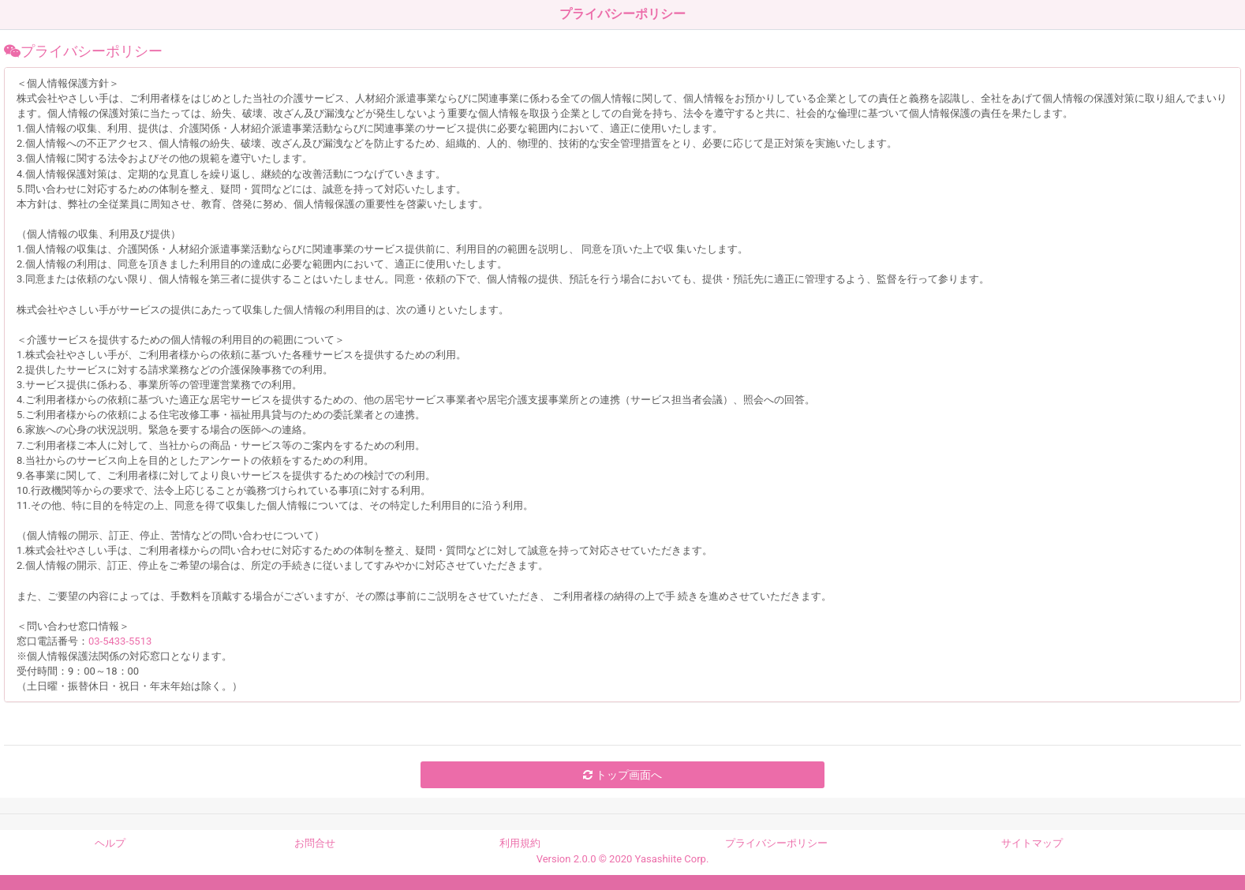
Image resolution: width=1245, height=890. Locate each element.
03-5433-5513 (119, 641)
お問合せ (314, 843)
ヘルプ (110, 843)
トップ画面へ (622, 774)
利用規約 (519, 843)
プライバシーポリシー (776, 843)
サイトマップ (1032, 843)
